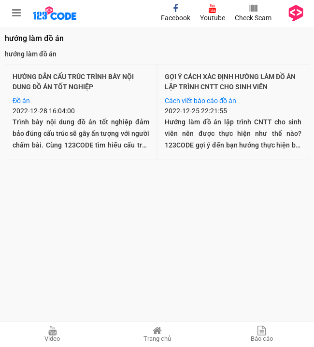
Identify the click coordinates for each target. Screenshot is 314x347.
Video (52, 334)
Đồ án (21, 101)
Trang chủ (157, 334)
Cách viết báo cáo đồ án (200, 101)
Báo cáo (261, 334)
